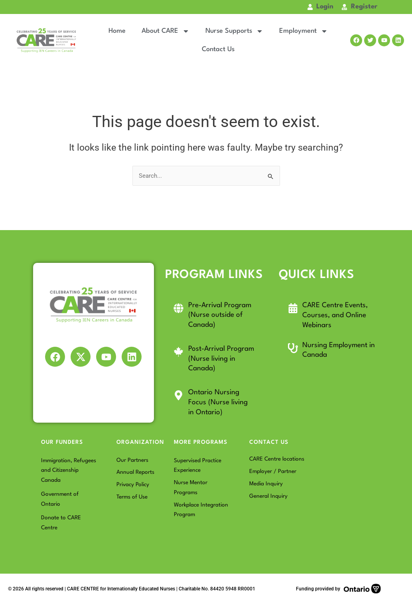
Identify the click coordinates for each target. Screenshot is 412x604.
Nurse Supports (234, 31)
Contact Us (218, 49)
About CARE (165, 31)
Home (117, 31)
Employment (303, 31)
